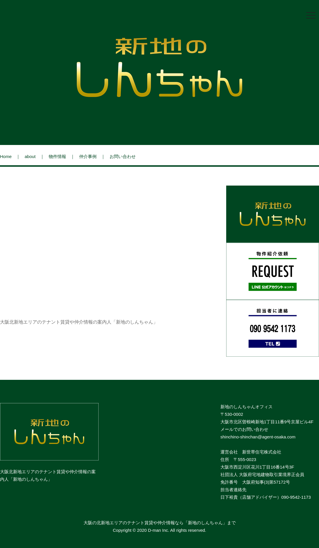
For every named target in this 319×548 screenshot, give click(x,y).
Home (6, 156)
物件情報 (57, 156)
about (30, 156)
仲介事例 (88, 156)
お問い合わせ (123, 156)
